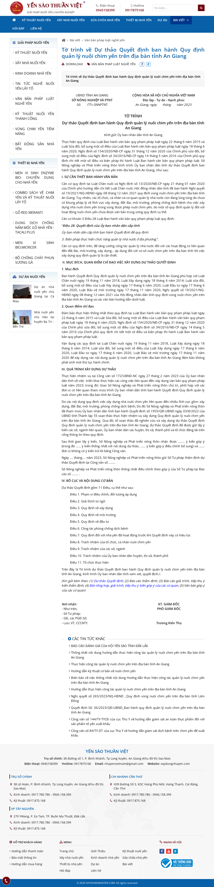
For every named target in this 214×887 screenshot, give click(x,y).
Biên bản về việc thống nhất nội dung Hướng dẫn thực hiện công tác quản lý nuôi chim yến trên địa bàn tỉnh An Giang (138, 680)
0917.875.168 (36, 801)
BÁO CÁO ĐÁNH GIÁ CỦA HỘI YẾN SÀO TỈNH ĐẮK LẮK (109, 646)
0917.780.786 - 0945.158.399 (51, 794)
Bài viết (75, 40)
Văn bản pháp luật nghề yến (104, 40)
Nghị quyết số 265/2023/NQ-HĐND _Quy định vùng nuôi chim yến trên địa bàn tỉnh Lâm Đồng (138, 698)
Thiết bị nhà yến (71, 864)
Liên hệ (96, 871)
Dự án (95, 864)
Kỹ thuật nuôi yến (134, 851)
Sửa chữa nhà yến (135, 858)
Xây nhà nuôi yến (72, 858)
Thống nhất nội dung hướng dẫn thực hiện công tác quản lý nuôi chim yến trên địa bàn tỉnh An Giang (138, 654)
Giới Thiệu (98, 851)
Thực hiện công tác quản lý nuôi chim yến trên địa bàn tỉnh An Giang (120, 664)
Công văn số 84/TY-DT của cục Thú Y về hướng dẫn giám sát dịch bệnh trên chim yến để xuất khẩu (138, 733)
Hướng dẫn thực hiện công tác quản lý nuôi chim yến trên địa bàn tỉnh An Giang (128, 689)
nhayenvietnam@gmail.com (123, 764)
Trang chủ (67, 851)
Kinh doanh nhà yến (105, 858)
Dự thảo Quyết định (108, 581)
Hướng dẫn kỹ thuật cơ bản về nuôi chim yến (103, 671)
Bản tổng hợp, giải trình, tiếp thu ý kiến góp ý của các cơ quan (133, 585)
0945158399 (105, 10)
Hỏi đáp (65, 871)
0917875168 (134, 10)
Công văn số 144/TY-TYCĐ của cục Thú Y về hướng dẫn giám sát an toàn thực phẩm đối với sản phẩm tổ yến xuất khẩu (138, 721)
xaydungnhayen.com (175, 764)
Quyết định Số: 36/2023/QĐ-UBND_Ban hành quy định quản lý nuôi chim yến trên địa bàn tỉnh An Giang (138, 710)
